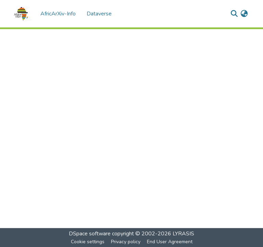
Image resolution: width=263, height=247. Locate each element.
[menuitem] (244, 14)
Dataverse (99, 13)
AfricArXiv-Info (58, 13)
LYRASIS (183, 233)
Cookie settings (87, 241)
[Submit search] (234, 14)
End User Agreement (169, 241)
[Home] (22, 14)
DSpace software (90, 233)
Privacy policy (125, 241)
